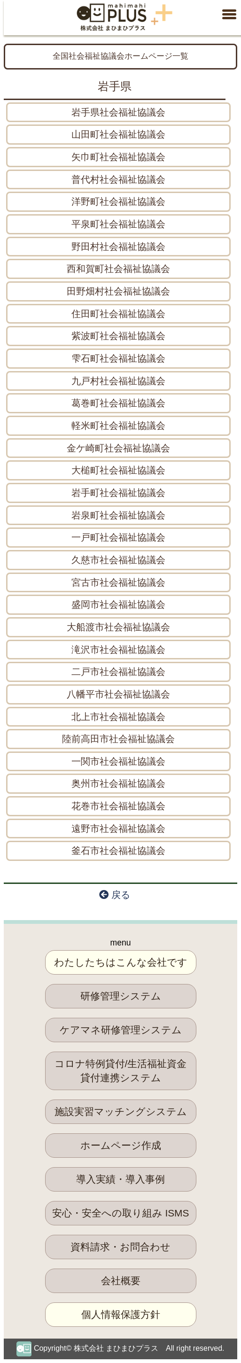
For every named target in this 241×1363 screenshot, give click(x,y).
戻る (114, 895)
